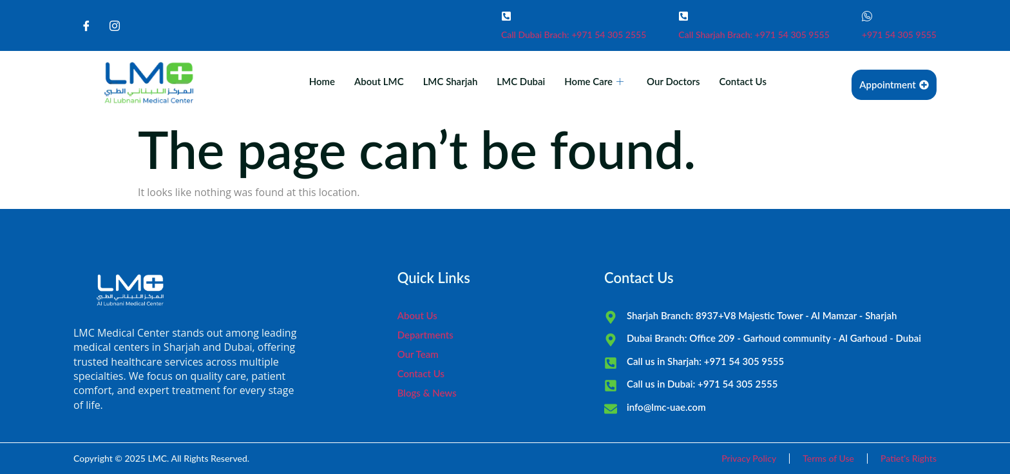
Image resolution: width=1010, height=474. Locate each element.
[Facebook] (86, 25)
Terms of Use (828, 458)
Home (322, 81)
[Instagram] (114, 25)
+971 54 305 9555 (899, 34)
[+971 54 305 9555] (867, 16)
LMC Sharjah (450, 81)
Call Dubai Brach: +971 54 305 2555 (573, 34)
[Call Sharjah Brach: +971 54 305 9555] (683, 16)
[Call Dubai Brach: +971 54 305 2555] (506, 16)
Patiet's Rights (909, 458)
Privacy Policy (748, 458)
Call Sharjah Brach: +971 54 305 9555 (754, 34)
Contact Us (743, 81)
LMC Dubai (521, 81)
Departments (425, 335)
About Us (417, 315)
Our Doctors (673, 81)
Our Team (418, 354)
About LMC (379, 81)
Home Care (594, 81)
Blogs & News (427, 393)
